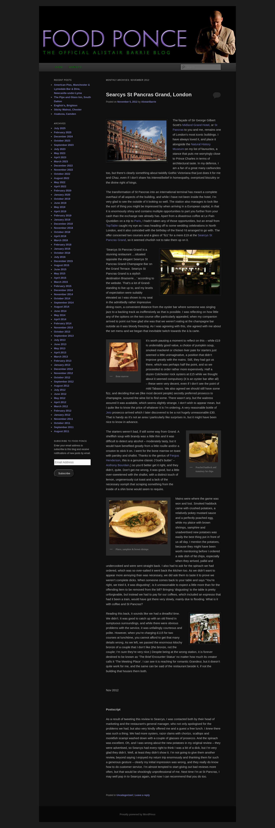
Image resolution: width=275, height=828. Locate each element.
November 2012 (63, 373)
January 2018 (62, 248)
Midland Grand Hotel (195, 125)
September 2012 (64, 381)
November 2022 (63, 169)
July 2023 (60, 149)
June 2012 (60, 393)
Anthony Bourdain (117, 465)
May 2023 (59, 153)
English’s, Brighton (65, 105)
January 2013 (62, 364)
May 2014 (59, 315)
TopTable (112, 225)
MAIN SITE (75, 67)
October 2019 (62, 198)
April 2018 (60, 236)
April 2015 (60, 277)
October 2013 (62, 331)
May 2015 (59, 273)
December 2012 (63, 369)
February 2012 (62, 410)
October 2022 (62, 173)
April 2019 (60, 211)
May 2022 (59, 182)
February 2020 (62, 190)
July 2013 (60, 339)
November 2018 (63, 227)
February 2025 (62, 132)
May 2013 (59, 348)
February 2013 (62, 360)
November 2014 (63, 294)
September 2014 (64, 302)
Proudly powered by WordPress (137, 814)
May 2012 (59, 398)
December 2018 (63, 223)
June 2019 (60, 202)
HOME (59, 67)
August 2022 (61, 178)
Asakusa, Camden (65, 113)
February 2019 (62, 215)
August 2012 (61, 385)
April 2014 (60, 319)
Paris (137, 220)
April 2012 (60, 402)
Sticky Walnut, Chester (68, 109)
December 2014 (63, 290)
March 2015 (61, 281)
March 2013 (61, 356)
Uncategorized (124, 795)
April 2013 (60, 352)
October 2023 (62, 140)
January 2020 (62, 194)
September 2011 (64, 427)
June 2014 (60, 311)
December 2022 (63, 165)
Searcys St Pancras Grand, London (149, 94)
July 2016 (60, 256)
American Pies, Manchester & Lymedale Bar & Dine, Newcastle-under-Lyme (72, 89)
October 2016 (62, 252)
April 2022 (60, 186)
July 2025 (60, 128)
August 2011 (61, 431)
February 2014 (62, 323)
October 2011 (62, 423)
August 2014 (61, 306)
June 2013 (60, 344)
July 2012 (60, 389)
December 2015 (63, 261)
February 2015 (62, 286)
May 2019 (59, 207)
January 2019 (62, 219)
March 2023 (61, 161)
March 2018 (61, 240)
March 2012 (61, 406)
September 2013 (64, 335)
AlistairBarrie (148, 101)
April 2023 (60, 157)
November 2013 (63, 327)
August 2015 (61, 265)
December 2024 (63, 136)
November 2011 (63, 418)
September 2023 (64, 144)
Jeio (108, 412)
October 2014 (62, 298)
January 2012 (62, 414)
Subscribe (64, 473)
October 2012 (62, 377)
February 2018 (62, 244)
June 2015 (60, 269)
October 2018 (62, 232)
